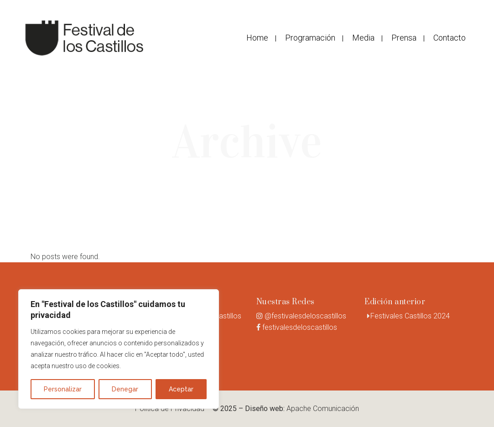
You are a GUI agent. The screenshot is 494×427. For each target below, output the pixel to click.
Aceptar (181, 389)
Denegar (125, 389)
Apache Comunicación (322, 408)
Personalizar (63, 389)
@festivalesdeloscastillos (305, 316)
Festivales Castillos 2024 (410, 316)
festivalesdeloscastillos (299, 327)
